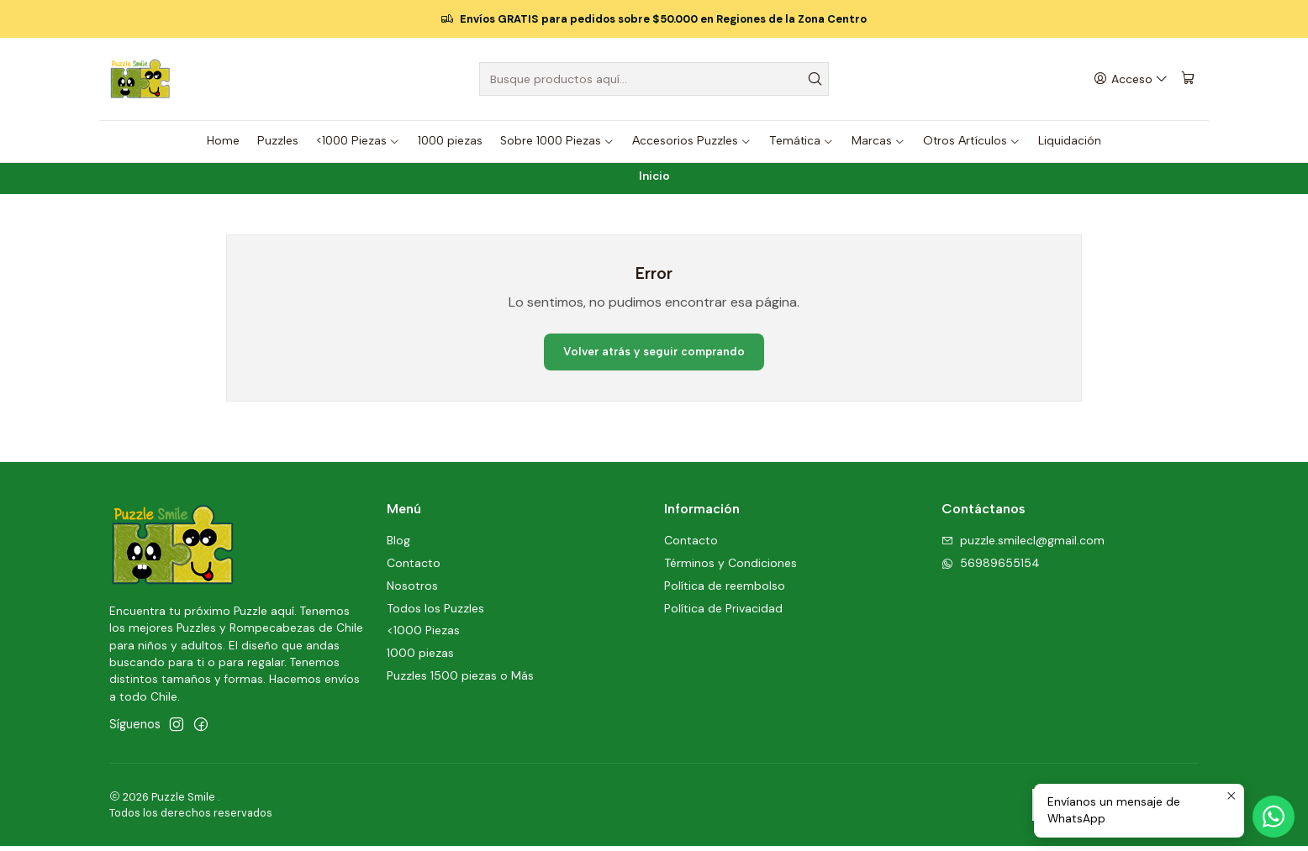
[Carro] (1189, 79)
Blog (398, 545)
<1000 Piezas (423, 636)
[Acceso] (1131, 79)
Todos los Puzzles (435, 613)
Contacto (413, 567)
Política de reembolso (724, 590)
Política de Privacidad (723, 613)
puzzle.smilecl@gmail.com (1023, 545)
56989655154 (990, 567)
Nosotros (412, 590)
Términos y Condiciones (730, 567)
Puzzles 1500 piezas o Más (460, 680)
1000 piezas (420, 658)
